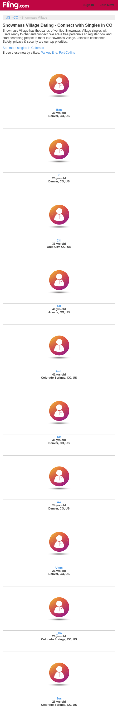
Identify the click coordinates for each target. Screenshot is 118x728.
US (8, 17)
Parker (45, 52)
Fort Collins (67, 52)
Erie (54, 52)
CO (15, 17)
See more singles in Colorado (23, 48)
